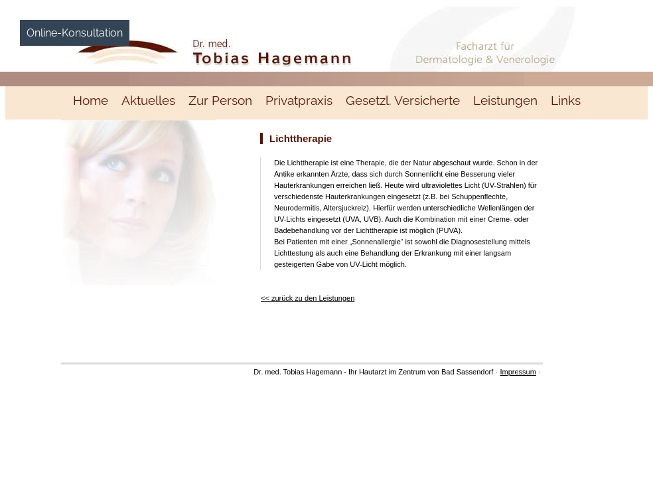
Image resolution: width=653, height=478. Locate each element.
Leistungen (505, 100)
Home (90, 100)
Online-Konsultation (75, 33)
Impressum (518, 372)
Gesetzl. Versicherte (403, 100)
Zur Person (220, 100)
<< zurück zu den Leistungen (307, 298)
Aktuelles (148, 100)
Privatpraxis (298, 100)
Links (566, 100)
